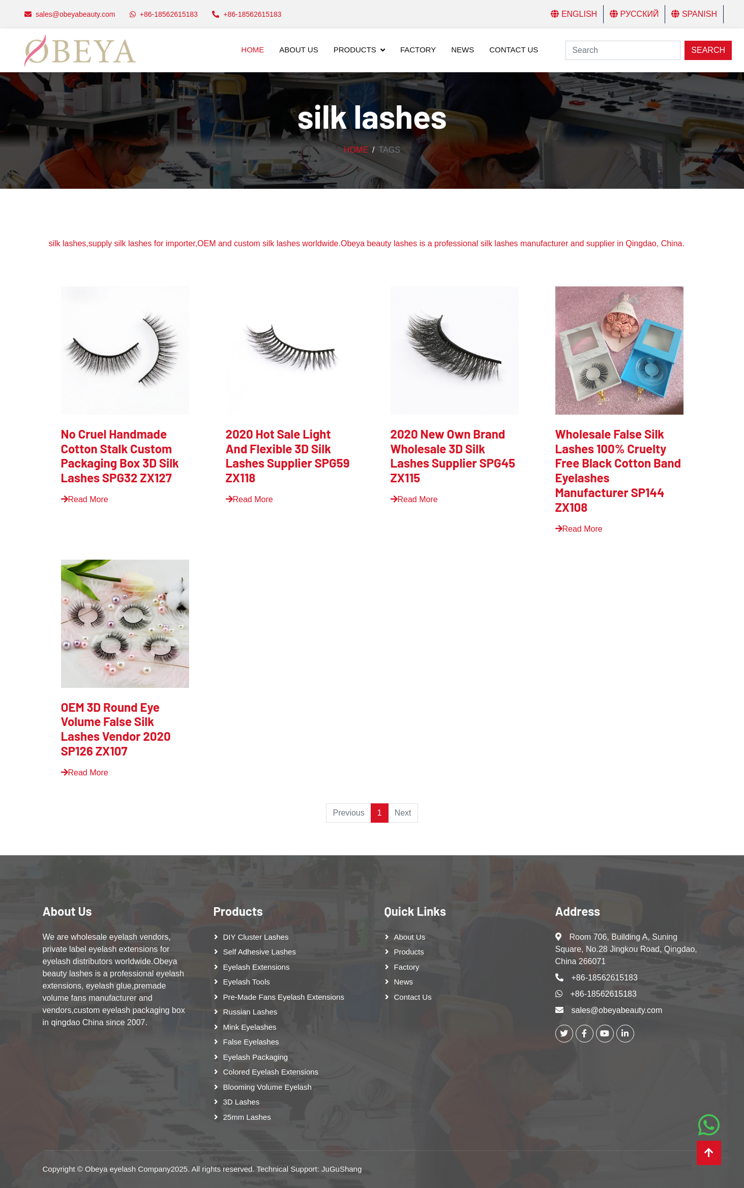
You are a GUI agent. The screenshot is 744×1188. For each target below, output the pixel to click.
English (574, 14)
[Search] (623, 50)
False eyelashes (251, 1041)
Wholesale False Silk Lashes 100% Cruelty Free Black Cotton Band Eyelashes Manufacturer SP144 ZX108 (618, 470)
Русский (634, 14)
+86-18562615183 (605, 977)
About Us (298, 49)
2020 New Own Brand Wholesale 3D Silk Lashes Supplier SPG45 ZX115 (453, 455)
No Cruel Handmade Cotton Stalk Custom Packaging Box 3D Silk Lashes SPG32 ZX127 (120, 455)
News (462, 49)
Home (252, 49)
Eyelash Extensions (256, 967)
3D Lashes (241, 1101)
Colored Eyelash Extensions (271, 1071)
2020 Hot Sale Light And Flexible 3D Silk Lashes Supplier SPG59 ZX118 (288, 455)
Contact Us (513, 49)
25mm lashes (247, 1117)
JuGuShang (341, 1169)
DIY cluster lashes (256, 937)
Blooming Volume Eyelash (267, 1087)
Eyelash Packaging (255, 1057)
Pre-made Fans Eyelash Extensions (283, 997)
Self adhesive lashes (259, 951)
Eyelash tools (246, 981)
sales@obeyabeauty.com (617, 1010)
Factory (418, 49)
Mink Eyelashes (250, 1027)
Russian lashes (250, 1011)
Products (355, 49)
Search (708, 50)
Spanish (694, 14)
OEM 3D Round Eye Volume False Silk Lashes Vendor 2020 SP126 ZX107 (116, 729)
